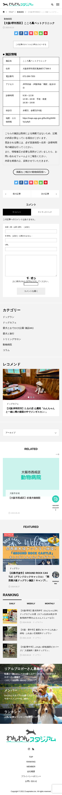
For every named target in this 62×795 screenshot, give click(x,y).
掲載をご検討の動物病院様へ (31, 172)
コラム (6, 350)
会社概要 (31, 771)
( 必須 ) (17, 227)
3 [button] (34, 397)
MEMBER (31, 767)
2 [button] (31, 397)
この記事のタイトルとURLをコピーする (31, 44)
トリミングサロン (12, 339)
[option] (31, 392)
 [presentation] (57, 454)
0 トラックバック (45, 212)
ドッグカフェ (9, 322)
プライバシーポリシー (31, 776)
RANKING (31, 762)
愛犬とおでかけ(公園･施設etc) (18, 328)
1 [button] (29, 397)
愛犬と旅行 (8, 333)
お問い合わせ (31, 781)
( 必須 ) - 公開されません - (18, 236)
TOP (31, 757)
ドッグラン (8, 317)
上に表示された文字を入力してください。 (31, 281)
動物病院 (7, 344)
